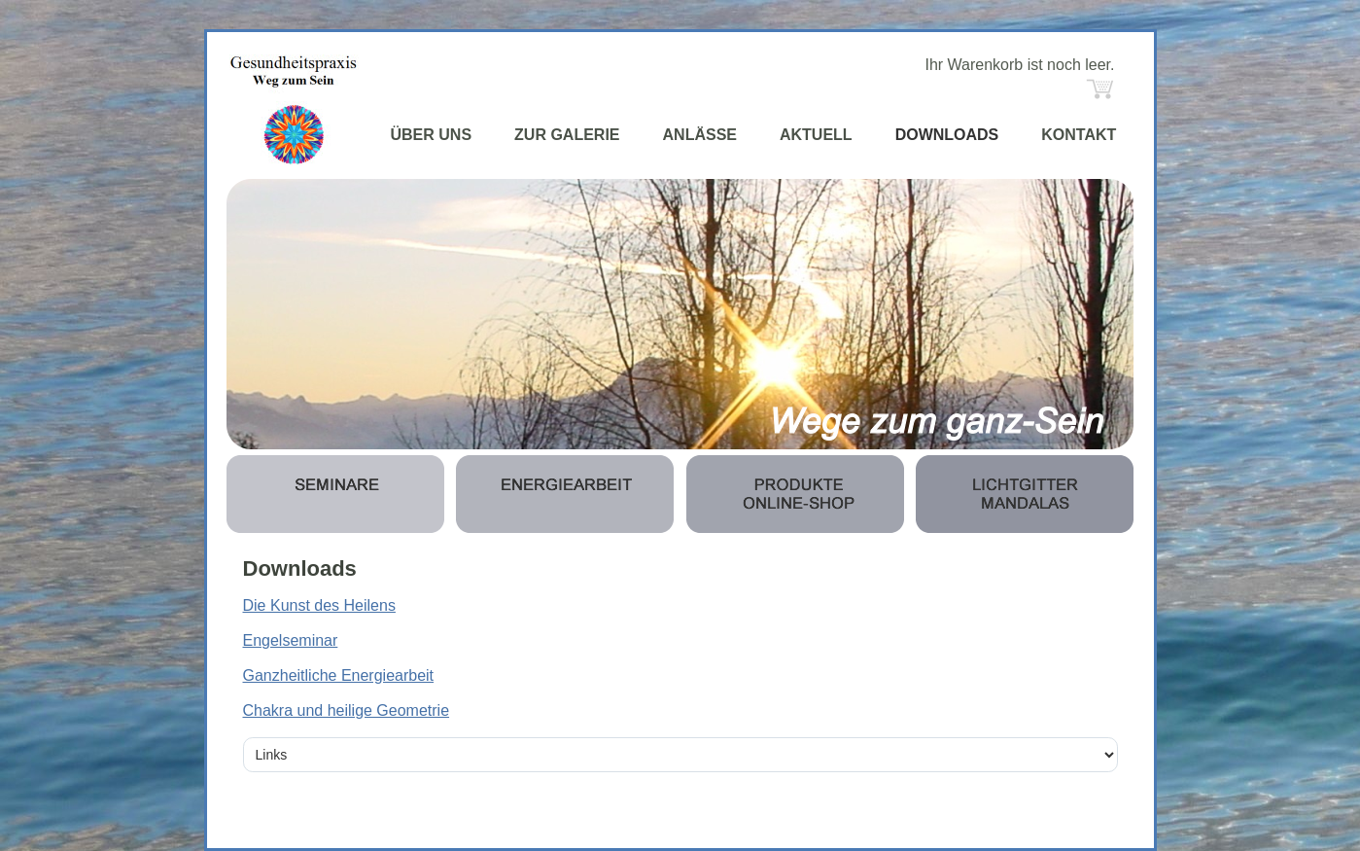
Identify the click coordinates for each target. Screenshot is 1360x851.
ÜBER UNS (431, 134)
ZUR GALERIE (566, 134)
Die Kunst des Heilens (319, 605)
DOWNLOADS (947, 134)
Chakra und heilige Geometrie (346, 710)
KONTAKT (1078, 134)
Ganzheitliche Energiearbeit (339, 675)
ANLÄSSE (700, 134)
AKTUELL (816, 134)
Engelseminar (290, 640)
